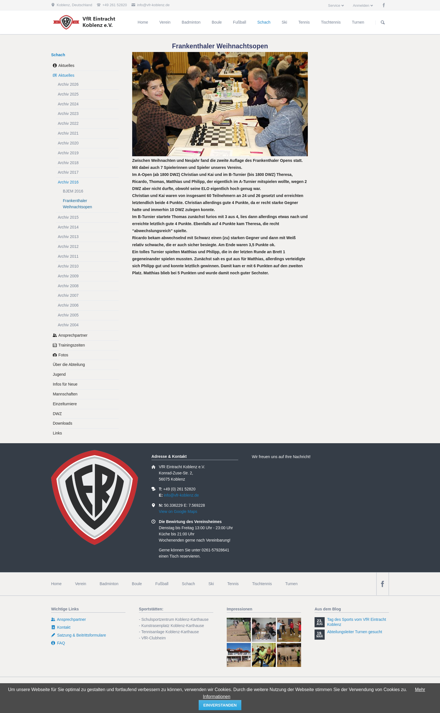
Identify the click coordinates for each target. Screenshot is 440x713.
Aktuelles (66, 65)
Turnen (291, 583)
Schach (58, 55)
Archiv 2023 (68, 113)
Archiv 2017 (68, 172)
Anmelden (361, 5)
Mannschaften (65, 394)
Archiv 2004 (68, 325)
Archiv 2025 (68, 94)
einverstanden (220, 705)
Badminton (109, 583)
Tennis (233, 583)
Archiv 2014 (68, 227)
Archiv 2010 (68, 266)
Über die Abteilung (69, 364)
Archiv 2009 (68, 276)
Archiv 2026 (68, 84)
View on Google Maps (178, 511)
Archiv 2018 (68, 162)
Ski (211, 583)
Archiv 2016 (68, 182)
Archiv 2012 (68, 246)
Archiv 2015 (68, 217)
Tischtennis (262, 583)
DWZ (57, 413)
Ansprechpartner (73, 335)
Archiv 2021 (68, 133)
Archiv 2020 (68, 143)
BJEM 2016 (73, 191)
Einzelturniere (65, 404)
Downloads (62, 423)
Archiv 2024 (68, 104)
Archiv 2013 (68, 236)
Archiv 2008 (68, 286)
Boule (137, 583)
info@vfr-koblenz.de (181, 495)
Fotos (63, 355)
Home (56, 583)
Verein (80, 583)
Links (57, 433)
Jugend (59, 374)
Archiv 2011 (68, 256)
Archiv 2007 (68, 295)
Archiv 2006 (68, 305)
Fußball (162, 583)
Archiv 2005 (68, 315)
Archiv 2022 (68, 123)
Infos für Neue (65, 384)
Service (334, 5)
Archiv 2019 (68, 153)
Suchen (383, 22)
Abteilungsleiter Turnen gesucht (354, 632)
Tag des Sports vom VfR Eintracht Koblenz (356, 622)
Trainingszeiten (71, 345)
